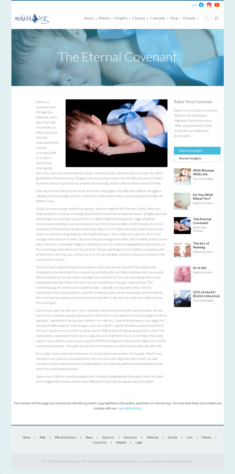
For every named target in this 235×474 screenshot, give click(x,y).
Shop (176, 18)
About (90, 18)
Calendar (159, 18)
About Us (108, 437)
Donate (190, 18)
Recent (190, 158)
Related (190, 150)
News (89, 437)
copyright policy (129, 408)
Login (139, 442)
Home (26, 437)
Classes (140, 18)
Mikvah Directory (65, 437)
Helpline (121, 442)
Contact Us (100, 442)
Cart (189, 437)
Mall (42, 437)
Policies (206, 437)
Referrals (152, 437)
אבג (194, 5)
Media (106, 18)
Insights (122, 18)
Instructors (130, 437)
